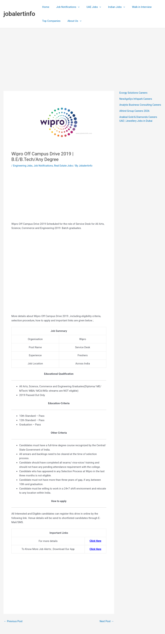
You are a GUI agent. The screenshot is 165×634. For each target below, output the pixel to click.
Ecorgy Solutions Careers (134, 92)
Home (44, 7)
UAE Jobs (89, 7)
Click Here (95, 540)
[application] (75, 7)
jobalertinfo (19, 13)
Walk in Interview (134, 7)
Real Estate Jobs (65, 165)
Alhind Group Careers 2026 (135, 114)
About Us (72, 21)
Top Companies (50, 20)
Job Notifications (65, 7)
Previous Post (13, 621)
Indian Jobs (110, 7)
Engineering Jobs (23, 165)
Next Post (106, 621)
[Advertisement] (82, 54)
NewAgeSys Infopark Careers (136, 98)
